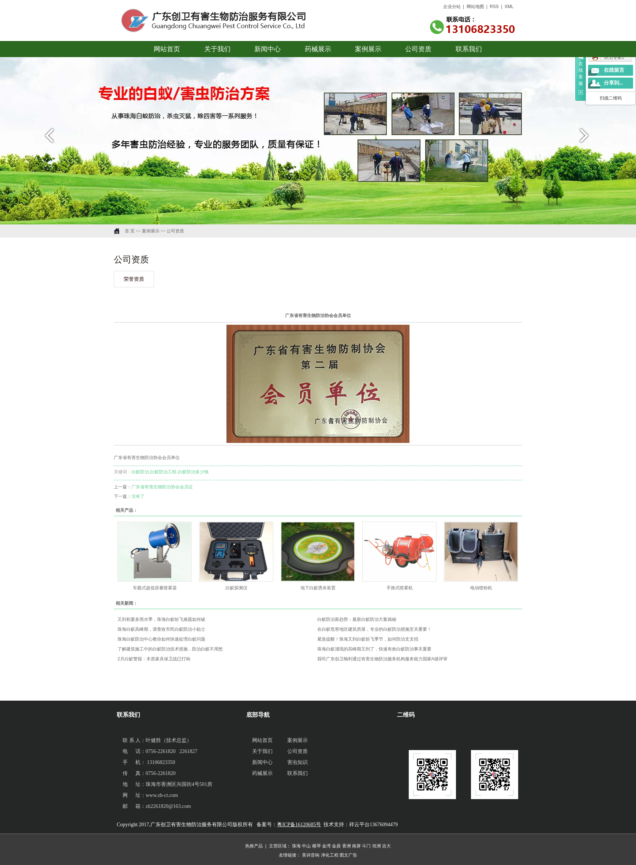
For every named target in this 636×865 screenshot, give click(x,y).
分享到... (613, 83)
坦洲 (376, 846)
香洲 (346, 846)
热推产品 (254, 846)
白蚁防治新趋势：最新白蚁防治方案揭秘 (356, 619)
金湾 (326, 846)
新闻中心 (268, 49)
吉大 (386, 846)
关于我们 (217, 49)
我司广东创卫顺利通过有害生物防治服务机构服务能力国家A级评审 (382, 658)
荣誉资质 (134, 279)
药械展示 (318, 49)
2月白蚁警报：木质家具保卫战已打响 (153, 658)
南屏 (356, 846)
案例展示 (368, 49)
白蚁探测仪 (236, 587)
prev (47, 138)
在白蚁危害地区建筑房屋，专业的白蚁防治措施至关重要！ (374, 629)
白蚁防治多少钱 (193, 471)
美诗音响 (310, 855)
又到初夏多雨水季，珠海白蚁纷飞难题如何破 (161, 619)
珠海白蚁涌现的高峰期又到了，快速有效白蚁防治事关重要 (374, 649)
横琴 (316, 846)
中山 (306, 846)
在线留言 (614, 70)
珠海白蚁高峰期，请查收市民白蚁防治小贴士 (161, 629)
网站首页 (167, 49)
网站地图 (475, 6)
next (588, 138)
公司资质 (418, 49)
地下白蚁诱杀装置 (318, 587)
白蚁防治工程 (163, 471)
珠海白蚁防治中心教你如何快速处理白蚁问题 (161, 639)
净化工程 (329, 855)
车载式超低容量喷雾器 (155, 587)
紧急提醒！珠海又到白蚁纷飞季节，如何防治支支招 (367, 639)
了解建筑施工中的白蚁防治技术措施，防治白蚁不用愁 (170, 649)
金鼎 (336, 846)
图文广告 (348, 855)
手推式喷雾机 (399, 587)
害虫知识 (297, 762)
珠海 (296, 846)
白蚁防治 (140, 471)
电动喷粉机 (481, 587)
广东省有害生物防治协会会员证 (162, 486)
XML (509, 6)
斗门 (366, 846)
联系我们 (469, 49)
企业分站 (452, 6)
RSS (494, 6)
